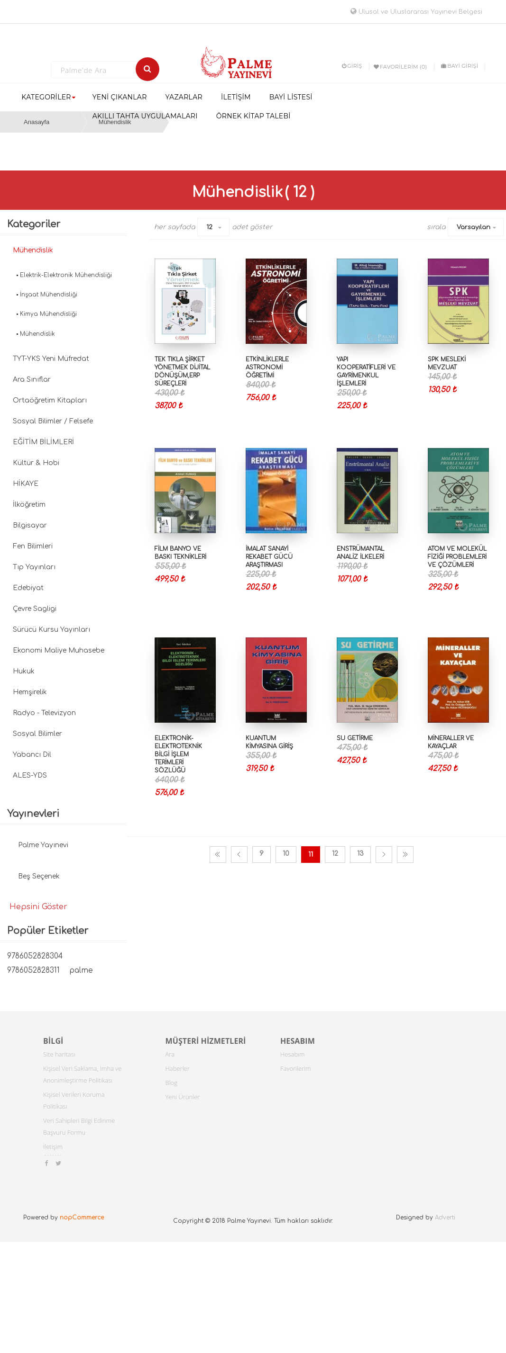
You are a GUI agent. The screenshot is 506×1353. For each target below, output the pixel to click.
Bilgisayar (30, 525)
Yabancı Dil (32, 754)
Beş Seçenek (39, 876)
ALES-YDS (30, 775)
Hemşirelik (30, 692)
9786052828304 (35, 956)
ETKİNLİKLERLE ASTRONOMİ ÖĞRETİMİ (267, 367)
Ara (170, 1054)
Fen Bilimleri (33, 546)
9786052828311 (33, 971)
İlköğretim (29, 504)
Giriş (352, 66)
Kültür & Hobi (36, 462)
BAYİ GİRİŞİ (459, 66)
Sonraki (384, 854)
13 (360, 853)
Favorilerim (295, 1068)
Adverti (445, 1217)
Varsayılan (473, 227)
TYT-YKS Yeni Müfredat (51, 358)
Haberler (178, 1068)
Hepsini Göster (38, 907)
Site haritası (59, 1054)
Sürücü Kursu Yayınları (51, 629)
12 (209, 227)
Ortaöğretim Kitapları (50, 400)
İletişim (53, 1146)
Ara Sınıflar (32, 379)
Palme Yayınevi (43, 845)
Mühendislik (33, 250)
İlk (218, 854)
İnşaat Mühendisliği (48, 294)
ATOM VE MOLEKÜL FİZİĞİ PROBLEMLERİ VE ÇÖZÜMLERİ (457, 557)
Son (405, 854)
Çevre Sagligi (34, 608)
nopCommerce (82, 1217)
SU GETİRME (355, 738)
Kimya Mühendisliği (48, 314)
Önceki (239, 854)
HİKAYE (25, 483)
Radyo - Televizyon (44, 713)
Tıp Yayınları (34, 567)
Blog (171, 1082)
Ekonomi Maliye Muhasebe (58, 650)
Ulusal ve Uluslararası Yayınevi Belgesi (416, 12)
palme (81, 971)
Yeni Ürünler (183, 1097)
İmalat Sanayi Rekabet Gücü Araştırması (269, 557)
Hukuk (24, 671)
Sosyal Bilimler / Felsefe (53, 421)
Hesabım (292, 1054)
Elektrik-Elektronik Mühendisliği (66, 275)
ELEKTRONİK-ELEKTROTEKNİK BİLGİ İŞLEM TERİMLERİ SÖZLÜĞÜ (178, 754)
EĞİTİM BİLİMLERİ (43, 442)
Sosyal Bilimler (37, 733)
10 (286, 853)
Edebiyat (28, 587)
